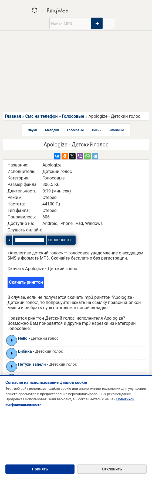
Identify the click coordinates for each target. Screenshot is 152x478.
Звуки (32, 130)
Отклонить (112, 469)
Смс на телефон (41, 116)
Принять (40, 469)
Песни (97, 130)
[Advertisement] (76, 71)
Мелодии (52, 130)
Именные (116, 130)
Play (12, 340)
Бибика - (40, 351)
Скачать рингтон (26, 282)
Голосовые (73, 116)
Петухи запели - (47, 364)
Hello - (38, 338)
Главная (13, 116)
